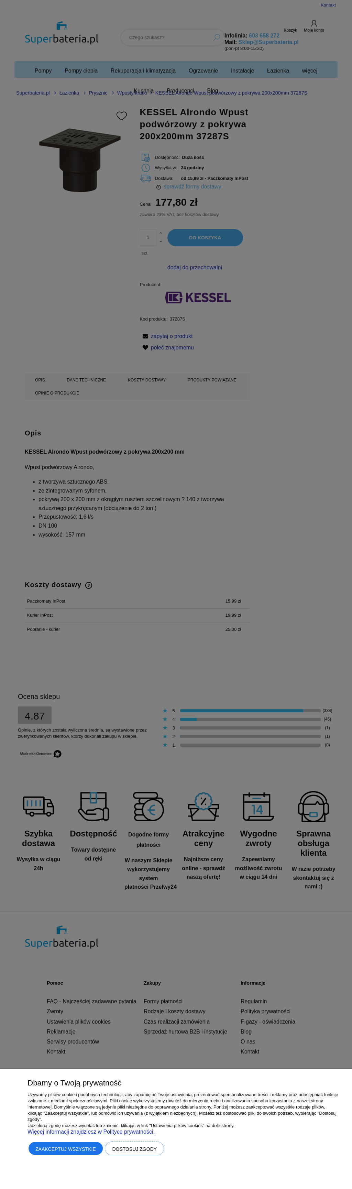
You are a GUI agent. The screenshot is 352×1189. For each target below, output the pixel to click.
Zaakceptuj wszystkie (65, 1149)
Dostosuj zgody (134, 1149)
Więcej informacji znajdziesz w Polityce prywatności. (91, 1132)
